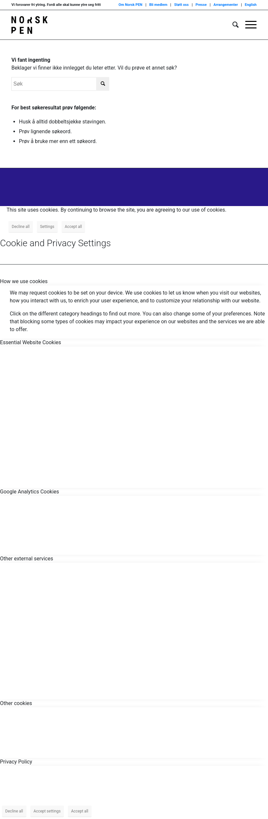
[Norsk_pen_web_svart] (29, 25)
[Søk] (232, 25)
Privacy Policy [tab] (16, 762)
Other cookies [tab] (16, 703)
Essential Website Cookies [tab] (30, 342)
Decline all (21, 226)
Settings (47, 226)
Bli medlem (158, 5)
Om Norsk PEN (130, 5)
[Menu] (248, 25)
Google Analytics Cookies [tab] (29, 492)
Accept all (73, 226)
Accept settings (47, 811)
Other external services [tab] (26, 558)
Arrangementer (226, 5)
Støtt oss (181, 5)
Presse (201, 5)
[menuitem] (232, 25)
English (251, 5)
